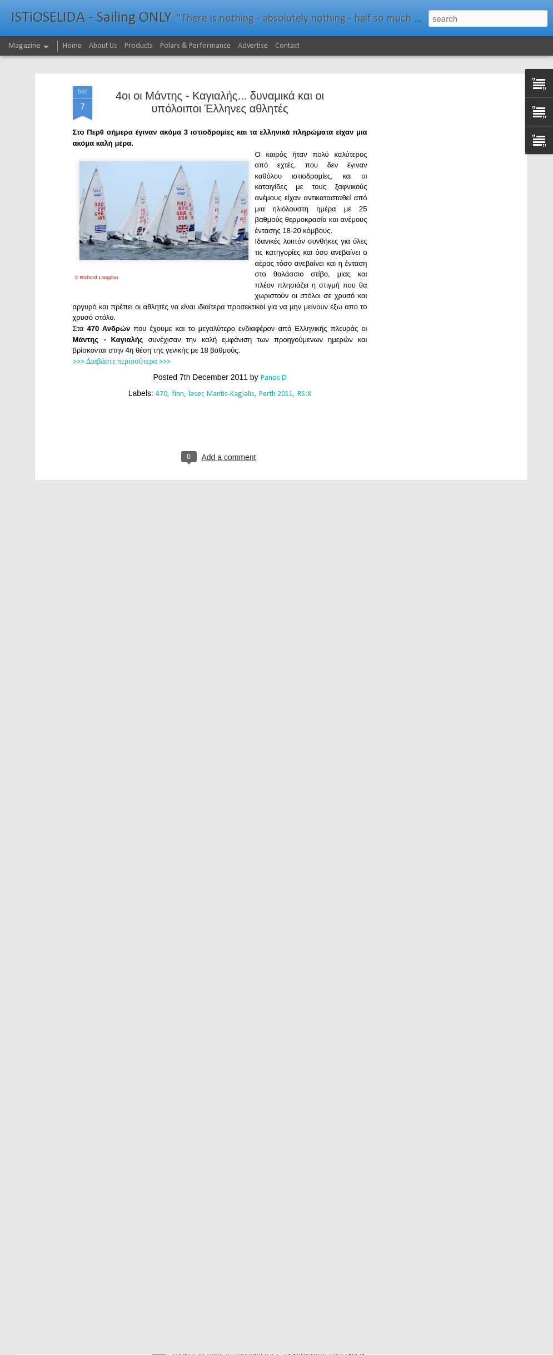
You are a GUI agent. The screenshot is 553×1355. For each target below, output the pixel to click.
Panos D (274, 333)
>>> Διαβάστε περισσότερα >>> (122, 317)
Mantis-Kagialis (231, 349)
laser (195, 349)
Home (72, 46)
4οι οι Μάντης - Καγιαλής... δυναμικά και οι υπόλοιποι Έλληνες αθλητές (220, 57)
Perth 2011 (276, 349)
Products (138, 46)
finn (178, 349)
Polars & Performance (195, 46)
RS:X (304, 349)
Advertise (253, 46)
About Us (103, 46)
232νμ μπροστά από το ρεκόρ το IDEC (248, 1342)
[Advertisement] (428, 117)
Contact (287, 46)
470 (161, 349)
